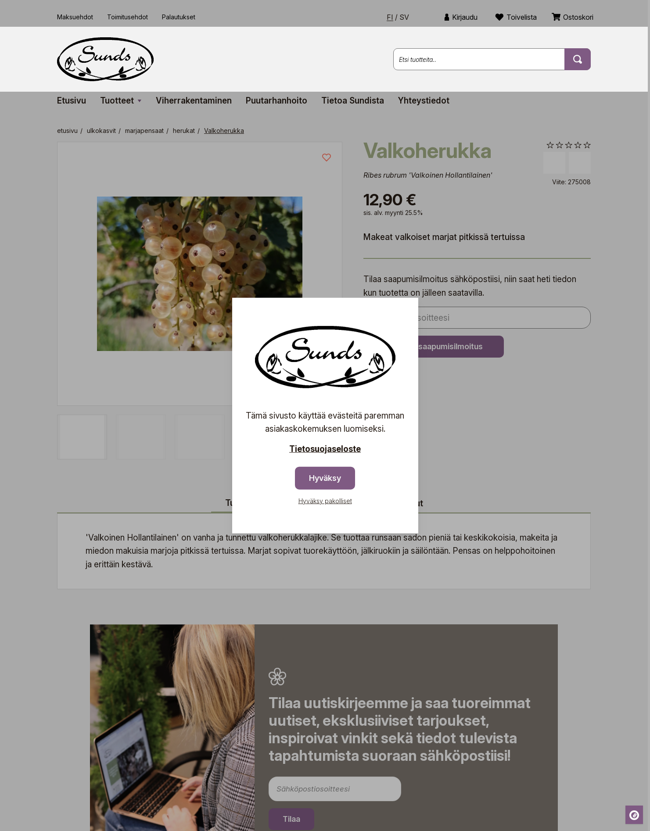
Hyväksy (325, 477)
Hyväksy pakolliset (325, 500)
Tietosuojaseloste (325, 449)
